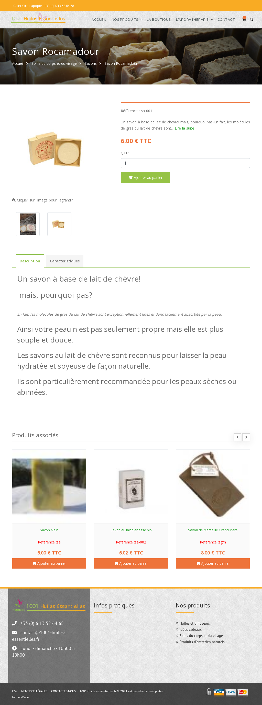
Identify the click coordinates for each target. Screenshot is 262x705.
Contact (218, 19)
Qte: (125, 152)
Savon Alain (49, 529)
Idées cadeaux (189, 629)
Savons (91, 62)
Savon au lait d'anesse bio (131, 529)
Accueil (91, 19)
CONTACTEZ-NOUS (63, 690)
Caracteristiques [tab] (65, 260)
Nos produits (117, 19)
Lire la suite (184, 127)
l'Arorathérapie (184, 19)
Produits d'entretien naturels (200, 641)
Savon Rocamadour (121, 62)
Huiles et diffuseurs (193, 623)
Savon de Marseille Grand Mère (213, 529)
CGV (14, 690)
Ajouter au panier (49, 562)
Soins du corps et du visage (54, 62)
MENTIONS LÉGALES (34, 690)
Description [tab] (30, 260)
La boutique (151, 19)
